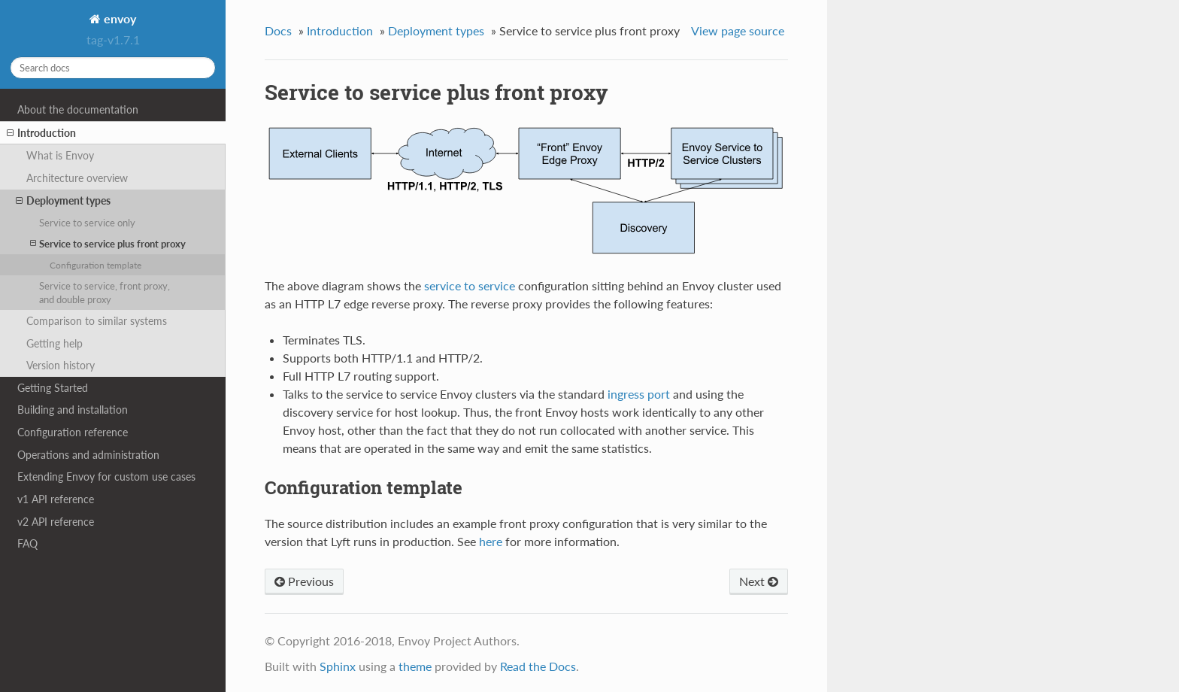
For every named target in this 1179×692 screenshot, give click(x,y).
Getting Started (52, 387)
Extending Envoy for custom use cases (106, 476)
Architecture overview (77, 177)
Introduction (41, 133)
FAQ (27, 543)
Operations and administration (88, 454)
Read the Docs (538, 666)
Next (758, 581)
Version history (60, 365)
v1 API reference (55, 499)
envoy (118, 18)
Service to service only (87, 223)
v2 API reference (55, 521)
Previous (304, 581)
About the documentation (77, 109)
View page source (737, 30)
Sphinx (338, 666)
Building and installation (72, 409)
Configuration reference (72, 432)
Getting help (54, 343)
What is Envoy (60, 155)
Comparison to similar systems (96, 320)
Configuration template (95, 265)
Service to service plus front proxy (108, 243)
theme (415, 666)
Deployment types (63, 201)
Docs (278, 30)
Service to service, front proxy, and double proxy (104, 292)
